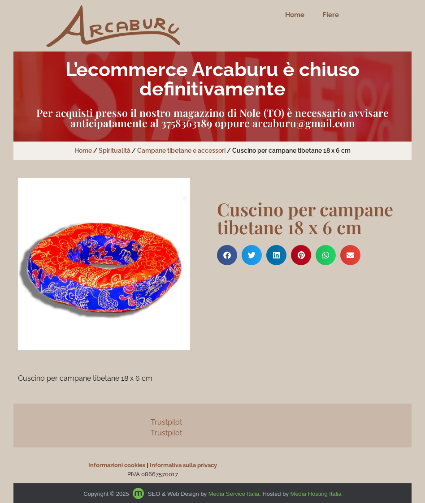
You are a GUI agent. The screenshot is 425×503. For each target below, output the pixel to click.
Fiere (330, 15)
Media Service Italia (233, 493)
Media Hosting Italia (316, 493)
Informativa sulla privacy (183, 465)
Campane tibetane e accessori (181, 150)
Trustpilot (166, 422)
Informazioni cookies (116, 465)
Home (294, 15)
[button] (227, 255)
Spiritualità (114, 150)
